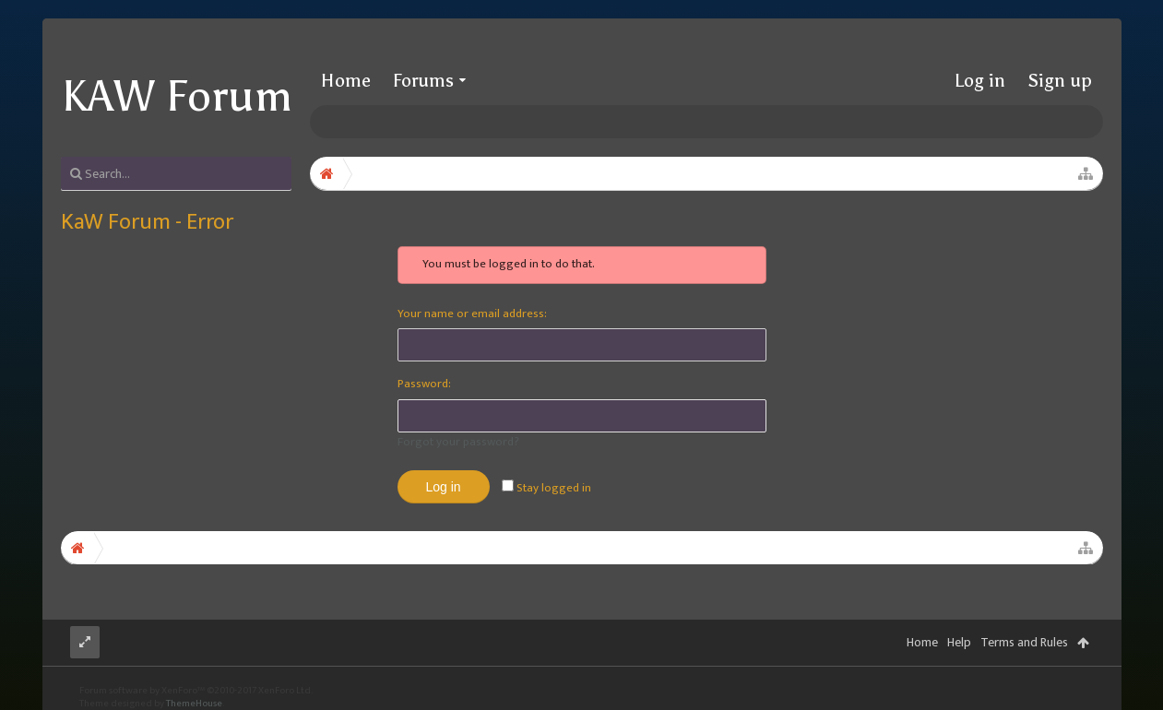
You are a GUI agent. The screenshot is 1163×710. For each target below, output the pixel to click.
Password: (424, 383)
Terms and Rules (1024, 642)
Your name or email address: (472, 313)
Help (959, 642)
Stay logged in (546, 488)
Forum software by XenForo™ (196, 690)
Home (346, 80)
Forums (423, 80)
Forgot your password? (458, 442)
